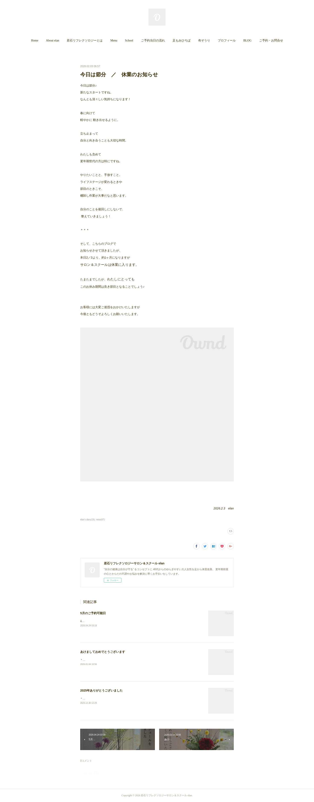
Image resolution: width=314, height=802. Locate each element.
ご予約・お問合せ (271, 40)
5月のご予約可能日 (93, 613)
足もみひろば (181, 40)
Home (34, 40)
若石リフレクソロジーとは (85, 40)
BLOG (247, 40)
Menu (113, 40)
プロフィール (227, 40)
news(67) (100, 519)
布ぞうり (204, 40)
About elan (52, 40)
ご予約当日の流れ (153, 40)
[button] (34, 40)
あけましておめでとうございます (102, 651)
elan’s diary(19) (87, 519)
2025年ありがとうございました (101, 690)
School (129, 40)
